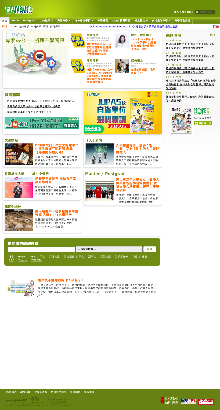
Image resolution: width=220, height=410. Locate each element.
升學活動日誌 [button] (182, 20)
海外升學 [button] (63, 20)
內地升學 (55, 26)
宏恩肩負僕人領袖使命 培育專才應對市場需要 (33, 106)
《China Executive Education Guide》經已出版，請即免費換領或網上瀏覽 (133, 26)
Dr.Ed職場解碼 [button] (121, 20)
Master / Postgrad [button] (23, 20)
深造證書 (69, 256)
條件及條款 (40, 392)
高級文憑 (105, 256)
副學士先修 (121, 256)
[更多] (213, 35)
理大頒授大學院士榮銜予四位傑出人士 (29, 112)
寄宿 (45, 26)
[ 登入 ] (177, 12)
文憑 (135, 256)
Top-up (23, 260)
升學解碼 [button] (103, 20)
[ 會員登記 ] (186, 12)
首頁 (4, 21)
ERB (11, 260)
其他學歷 (36, 260)
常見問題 (75, 392)
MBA (33, 256)
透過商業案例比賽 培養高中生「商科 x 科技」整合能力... (40, 100)
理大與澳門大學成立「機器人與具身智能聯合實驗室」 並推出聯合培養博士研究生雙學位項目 (191, 84)
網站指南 (25, 392)
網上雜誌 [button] (141, 20)
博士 (11, 256)
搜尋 (149, 249)
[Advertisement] (33, 65)
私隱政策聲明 (59, 392)
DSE (14, 26)
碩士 (42, 256)
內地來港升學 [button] (161, 20)
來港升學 (36, 26)
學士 (81, 256)
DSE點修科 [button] (46, 20)
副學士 (92, 256)
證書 (144, 256)
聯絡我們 (11, 392)
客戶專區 (89, 392)
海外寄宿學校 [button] (84, 20)
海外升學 (24, 26)
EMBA (22, 256)
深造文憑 (54, 256)
